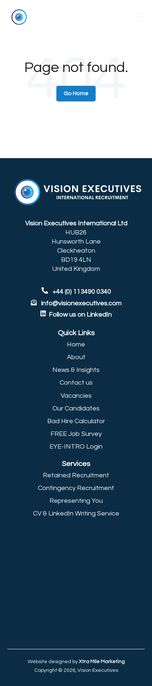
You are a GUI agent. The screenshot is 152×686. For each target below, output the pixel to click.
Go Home (76, 93)
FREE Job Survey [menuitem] (76, 433)
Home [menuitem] (76, 344)
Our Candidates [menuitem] (76, 408)
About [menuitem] (76, 357)
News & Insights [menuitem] (76, 369)
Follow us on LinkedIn (80, 314)
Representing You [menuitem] (76, 500)
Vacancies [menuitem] (76, 395)
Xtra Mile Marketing (102, 661)
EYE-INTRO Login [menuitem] (76, 446)
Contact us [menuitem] (76, 382)
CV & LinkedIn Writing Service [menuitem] (76, 513)
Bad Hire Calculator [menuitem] (76, 421)
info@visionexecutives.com (81, 303)
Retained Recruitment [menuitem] (76, 475)
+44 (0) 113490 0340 (76, 291)
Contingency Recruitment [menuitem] (76, 488)
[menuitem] (76, 333)
